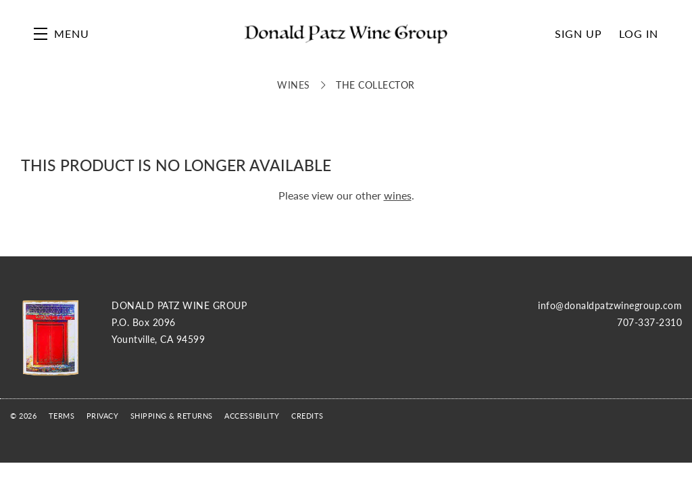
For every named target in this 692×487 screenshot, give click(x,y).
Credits (307, 416)
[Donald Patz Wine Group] (50, 337)
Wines (293, 84)
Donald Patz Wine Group (346, 34)
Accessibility (252, 416)
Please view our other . (346, 195)
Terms (62, 416)
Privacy (102, 416)
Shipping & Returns (171, 416)
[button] (61, 34)
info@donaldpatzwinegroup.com (610, 305)
